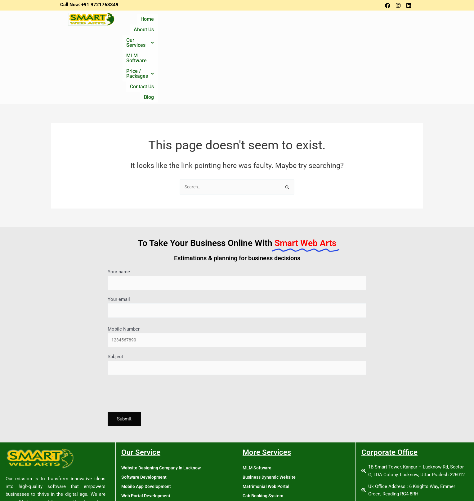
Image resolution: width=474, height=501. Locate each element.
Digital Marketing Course (147, 481)
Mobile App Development (147, 416)
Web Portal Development (146, 425)
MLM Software (280, 21)
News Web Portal (260, 453)
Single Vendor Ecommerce (148, 453)
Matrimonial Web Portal (267, 416)
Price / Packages (328, 21)
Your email (237, 235)
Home (175, 21)
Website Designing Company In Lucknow (163, 398)
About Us (201, 21)
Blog (398, 21)
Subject (237, 294)
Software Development (144, 407)
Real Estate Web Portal (266, 463)
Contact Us (371, 21)
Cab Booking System (264, 425)
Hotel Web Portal (260, 435)
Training (129, 472)
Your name (237, 206)
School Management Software (274, 472)
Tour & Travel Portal (263, 481)
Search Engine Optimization (149, 435)
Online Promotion (139, 444)
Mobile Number (237, 265)
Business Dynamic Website (271, 407)
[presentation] (155, 325)
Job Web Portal (258, 444)
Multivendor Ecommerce (146, 463)
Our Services (238, 21)
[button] (238, 21)
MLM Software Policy (265, 491)
